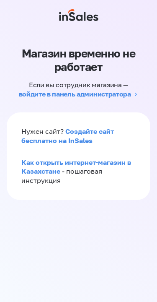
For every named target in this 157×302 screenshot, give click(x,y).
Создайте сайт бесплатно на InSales (67, 136)
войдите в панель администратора (75, 94)
